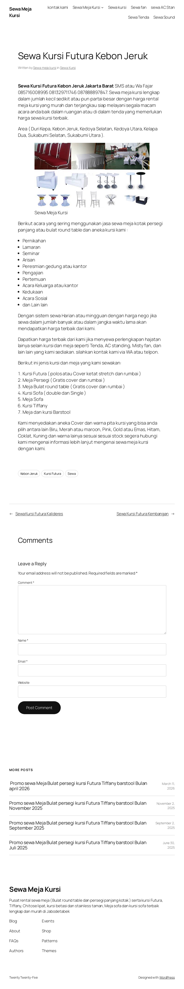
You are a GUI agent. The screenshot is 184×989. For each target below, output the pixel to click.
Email (23, 661)
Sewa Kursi (68, 67)
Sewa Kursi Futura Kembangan (143, 513)
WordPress (167, 977)
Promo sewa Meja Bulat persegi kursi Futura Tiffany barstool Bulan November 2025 (78, 806)
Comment (26, 582)
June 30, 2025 (169, 845)
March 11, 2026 (168, 785)
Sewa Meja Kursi (35, 889)
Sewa (72, 473)
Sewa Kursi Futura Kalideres (39, 513)
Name (23, 640)
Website (23, 682)
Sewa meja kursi (44, 67)
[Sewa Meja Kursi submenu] (102, 7)
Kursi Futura (52, 473)
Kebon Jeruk (29, 473)
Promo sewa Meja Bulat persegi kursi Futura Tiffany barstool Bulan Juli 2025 (78, 845)
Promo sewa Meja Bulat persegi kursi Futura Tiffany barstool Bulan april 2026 (78, 786)
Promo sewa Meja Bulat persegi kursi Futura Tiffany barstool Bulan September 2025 (78, 825)
